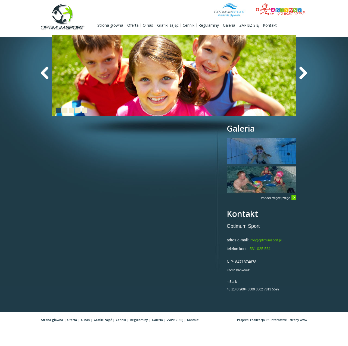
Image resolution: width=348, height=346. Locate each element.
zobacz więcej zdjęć (275, 198)
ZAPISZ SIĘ (249, 25)
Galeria (229, 25)
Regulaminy (208, 25)
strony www (298, 320)
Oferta (133, 25)
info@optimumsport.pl (266, 240)
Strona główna (110, 25)
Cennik (188, 25)
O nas (148, 25)
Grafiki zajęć (168, 25)
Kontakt (270, 25)
